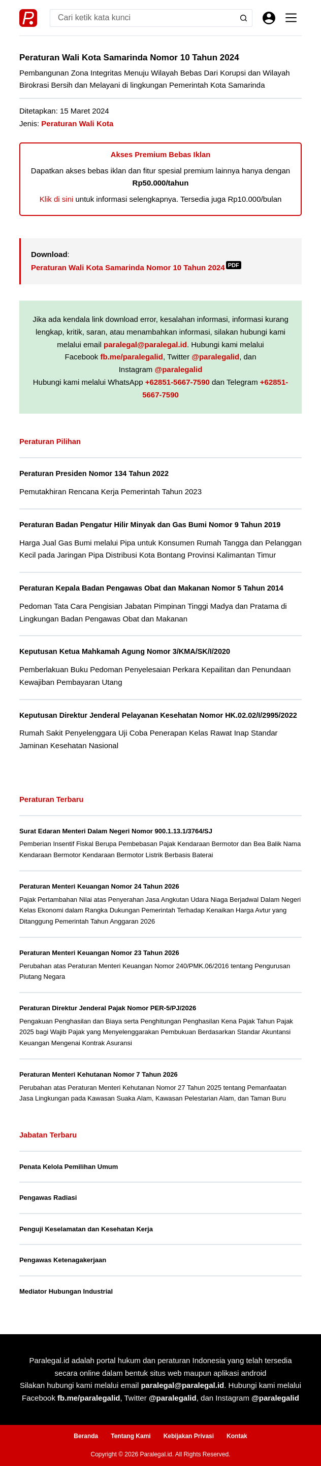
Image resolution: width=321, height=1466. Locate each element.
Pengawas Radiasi (48, 1197)
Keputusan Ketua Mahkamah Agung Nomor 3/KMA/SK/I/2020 (124, 651)
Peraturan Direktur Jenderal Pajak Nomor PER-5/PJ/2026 (107, 1008)
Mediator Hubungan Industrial (66, 1291)
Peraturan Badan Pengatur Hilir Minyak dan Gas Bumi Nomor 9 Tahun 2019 (149, 525)
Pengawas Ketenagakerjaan (62, 1260)
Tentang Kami (130, 1436)
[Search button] (243, 18)
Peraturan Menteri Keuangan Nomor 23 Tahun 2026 (99, 953)
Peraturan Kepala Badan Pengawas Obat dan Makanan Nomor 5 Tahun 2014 (151, 588)
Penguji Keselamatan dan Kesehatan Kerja (86, 1229)
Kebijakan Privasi (189, 1436)
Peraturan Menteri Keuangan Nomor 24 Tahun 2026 (99, 886)
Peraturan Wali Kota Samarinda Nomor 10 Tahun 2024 (136, 267)
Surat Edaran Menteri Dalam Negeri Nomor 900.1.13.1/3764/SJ (115, 831)
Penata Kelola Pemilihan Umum (68, 1166)
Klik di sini (57, 199)
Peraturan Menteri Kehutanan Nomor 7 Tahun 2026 (98, 1074)
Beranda (86, 1436)
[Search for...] (142, 18)
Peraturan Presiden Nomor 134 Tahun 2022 (94, 473)
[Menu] (291, 17)
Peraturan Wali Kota (77, 123)
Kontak (237, 1436)
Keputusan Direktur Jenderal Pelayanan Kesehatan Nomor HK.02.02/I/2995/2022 (158, 715)
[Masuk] (269, 18)
